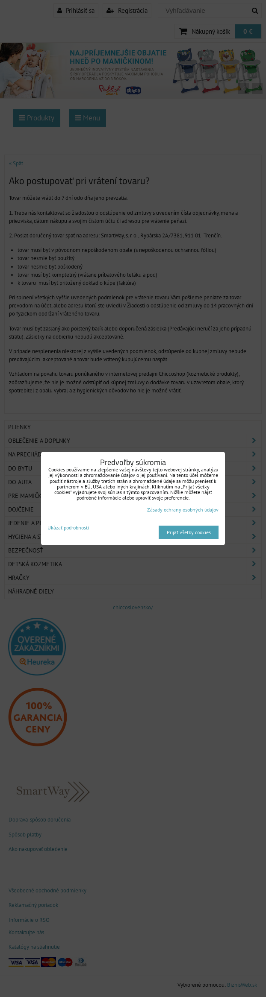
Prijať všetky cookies (189, 532)
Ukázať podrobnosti (68, 527)
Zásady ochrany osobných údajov (183, 509)
